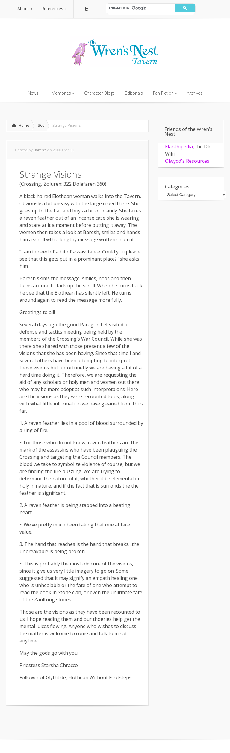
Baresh (40, 150)
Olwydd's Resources (187, 161)
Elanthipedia (179, 146)
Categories (177, 186)
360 (41, 125)
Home (24, 125)
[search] (137, 8)
